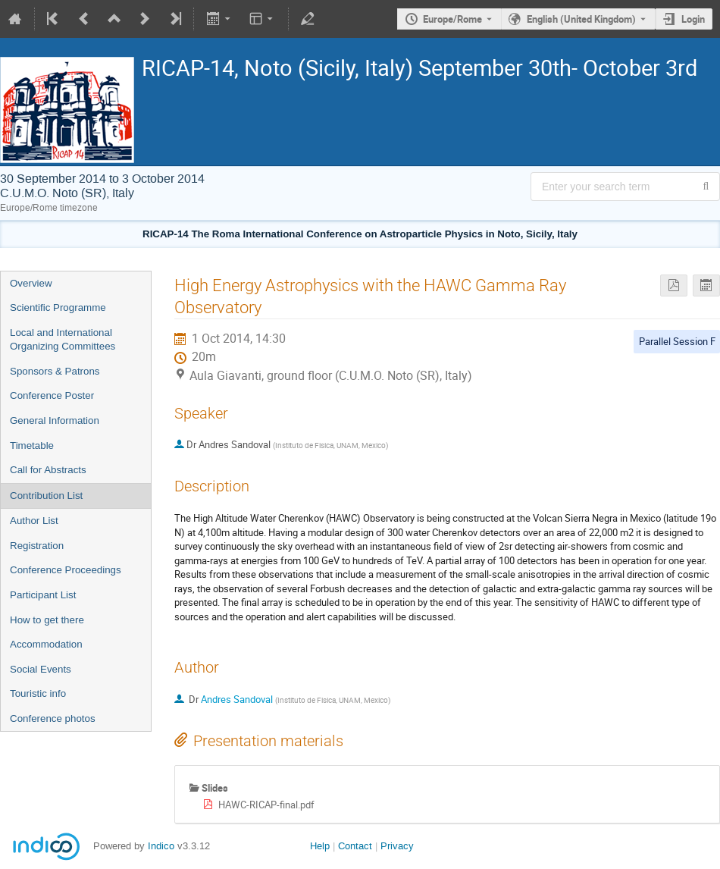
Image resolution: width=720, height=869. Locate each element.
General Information (54, 420)
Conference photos (52, 718)
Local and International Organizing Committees (62, 340)
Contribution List (46, 495)
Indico (161, 845)
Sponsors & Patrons (55, 371)
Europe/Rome (452, 19)
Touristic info (38, 693)
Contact (355, 845)
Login (693, 19)
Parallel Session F (677, 341)
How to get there (47, 620)
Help (320, 845)
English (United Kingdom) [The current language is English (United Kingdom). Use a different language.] (581, 19)
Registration (37, 545)
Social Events (40, 669)
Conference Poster (52, 395)
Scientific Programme (58, 307)
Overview (31, 283)
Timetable (32, 445)
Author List (34, 520)
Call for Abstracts (48, 469)
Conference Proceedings (65, 570)
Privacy (397, 845)
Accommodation (46, 644)
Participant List (43, 595)
